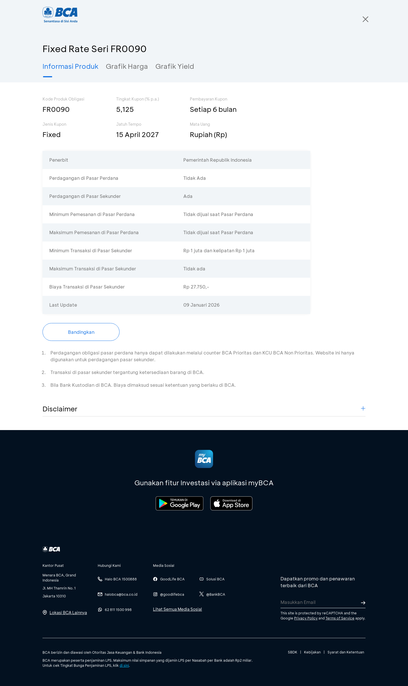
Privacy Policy (306, 618)
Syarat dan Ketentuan (346, 652)
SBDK (292, 652)
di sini (124, 665)
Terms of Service (340, 618)
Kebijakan (312, 652)
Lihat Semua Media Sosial (177, 609)
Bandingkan (81, 332)
